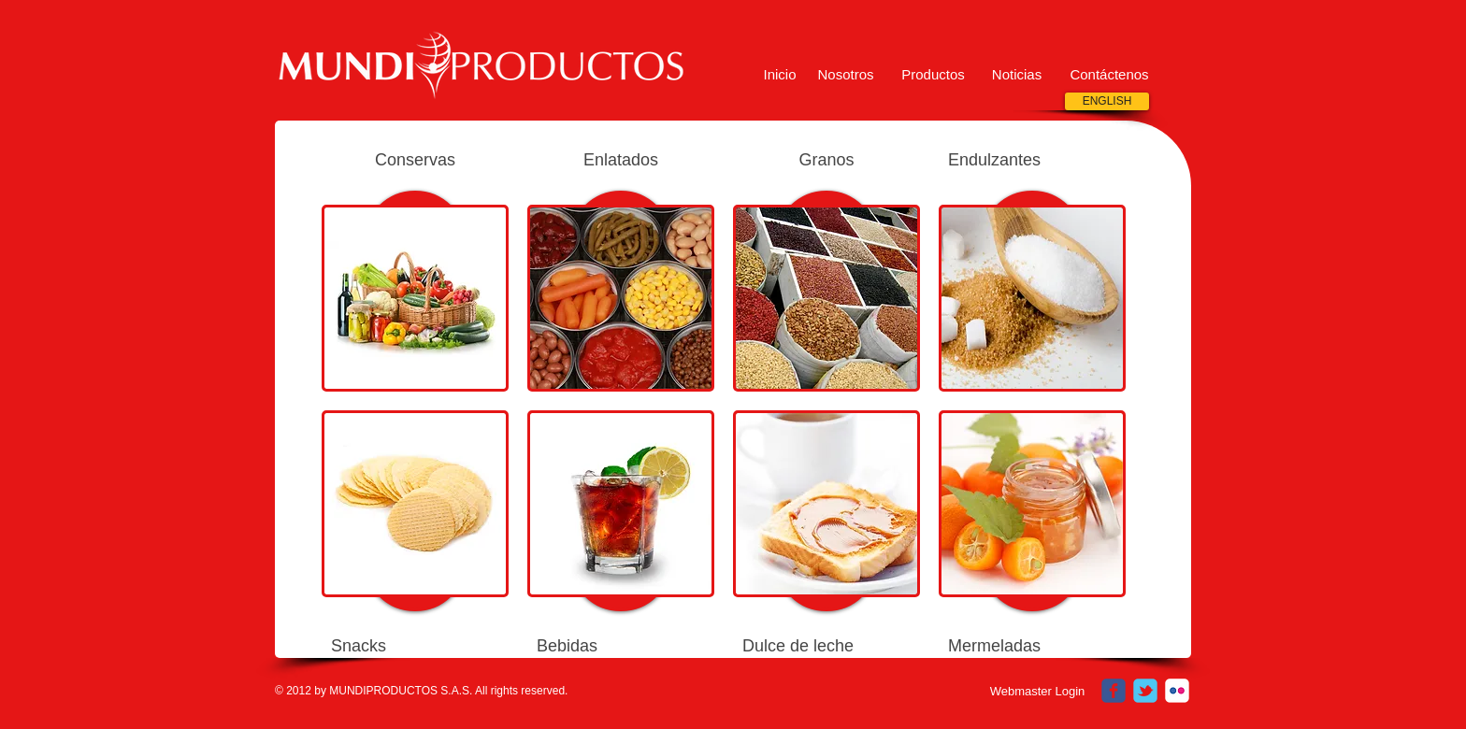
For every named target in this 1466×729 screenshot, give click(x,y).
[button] (1016, 74)
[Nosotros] (845, 74)
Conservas (415, 159)
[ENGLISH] (1107, 101)
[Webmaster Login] (1037, 691)
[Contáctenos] (1109, 74)
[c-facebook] (1113, 691)
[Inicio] (780, 74)
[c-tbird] (1145, 691)
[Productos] (933, 74)
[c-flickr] (1177, 691)
